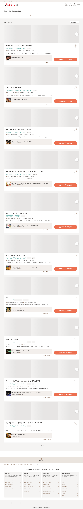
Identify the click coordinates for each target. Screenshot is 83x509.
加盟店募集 (49, 502)
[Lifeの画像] (41, 286)
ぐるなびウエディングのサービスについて (60, 502)
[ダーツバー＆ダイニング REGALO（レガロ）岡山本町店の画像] (41, 369)
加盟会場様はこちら (42, 502)
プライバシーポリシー (25, 502)
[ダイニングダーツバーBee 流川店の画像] (41, 202)
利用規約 (13, 502)
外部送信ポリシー (34, 502)
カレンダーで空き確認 (65, 59)
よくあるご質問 (72, 502)
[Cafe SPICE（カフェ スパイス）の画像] (41, 244)
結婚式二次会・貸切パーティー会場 (27, 464)
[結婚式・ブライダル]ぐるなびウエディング (12, 464)
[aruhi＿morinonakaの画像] (41, 327)
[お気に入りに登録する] (75, 46)
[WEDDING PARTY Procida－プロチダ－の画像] (41, 118)
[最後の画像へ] (76, 34)
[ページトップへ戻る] (41, 460)
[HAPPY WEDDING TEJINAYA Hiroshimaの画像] (41, 34)
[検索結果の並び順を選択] (74, 22)
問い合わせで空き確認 (65, 101)
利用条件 (18, 502)
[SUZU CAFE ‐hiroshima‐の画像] (41, 76)
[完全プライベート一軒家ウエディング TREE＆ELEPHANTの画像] (41, 411)
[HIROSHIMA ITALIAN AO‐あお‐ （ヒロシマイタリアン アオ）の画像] (41, 160)
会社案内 (9, 502)
